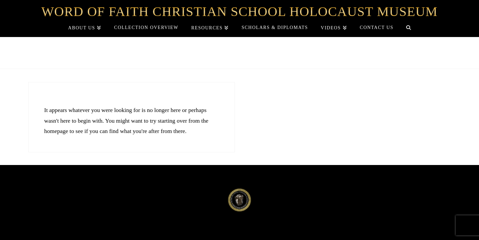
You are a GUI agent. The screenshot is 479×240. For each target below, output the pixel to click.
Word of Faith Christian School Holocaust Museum (239, 11)
